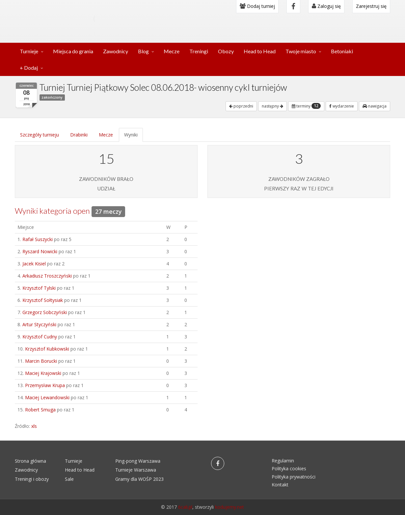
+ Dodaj (29, 67)
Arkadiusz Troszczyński (47, 276)
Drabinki (79, 135)
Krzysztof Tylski (39, 288)
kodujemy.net (229, 507)
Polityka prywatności (293, 477)
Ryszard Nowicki (39, 251)
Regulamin (283, 460)
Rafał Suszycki (37, 239)
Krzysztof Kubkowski (47, 349)
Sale (69, 479)
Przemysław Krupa (45, 385)
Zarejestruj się (371, 6)
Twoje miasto (300, 51)
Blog (143, 51)
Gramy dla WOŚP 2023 (139, 479)
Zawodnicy (115, 51)
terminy (306, 106)
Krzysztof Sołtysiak (42, 300)
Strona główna (30, 461)
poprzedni (241, 106)
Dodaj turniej (257, 6)
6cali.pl (185, 507)
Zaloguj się (326, 6)
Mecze (171, 51)
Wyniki (131, 135)
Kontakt (280, 484)
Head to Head (260, 51)
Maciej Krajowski (43, 373)
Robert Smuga (40, 409)
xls (34, 426)
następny (272, 106)
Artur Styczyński (39, 324)
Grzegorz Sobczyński (44, 312)
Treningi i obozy (32, 479)
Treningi (198, 51)
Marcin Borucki (41, 361)
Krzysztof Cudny (39, 336)
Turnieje (29, 51)
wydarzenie (341, 106)
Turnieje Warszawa (135, 470)
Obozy (226, 51)
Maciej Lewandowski (47, 397)
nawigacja (375, 106)
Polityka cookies (289, 468)
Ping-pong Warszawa (137, 461)
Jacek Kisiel (34, 263)
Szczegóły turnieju (39, 135)
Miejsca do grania (73, 51)
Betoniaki (342, 51)
